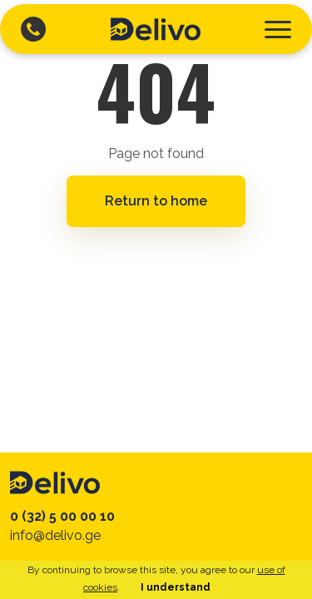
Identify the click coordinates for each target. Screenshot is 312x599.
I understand (175, 587)
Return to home (156, 201)
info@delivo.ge (55, 535)
